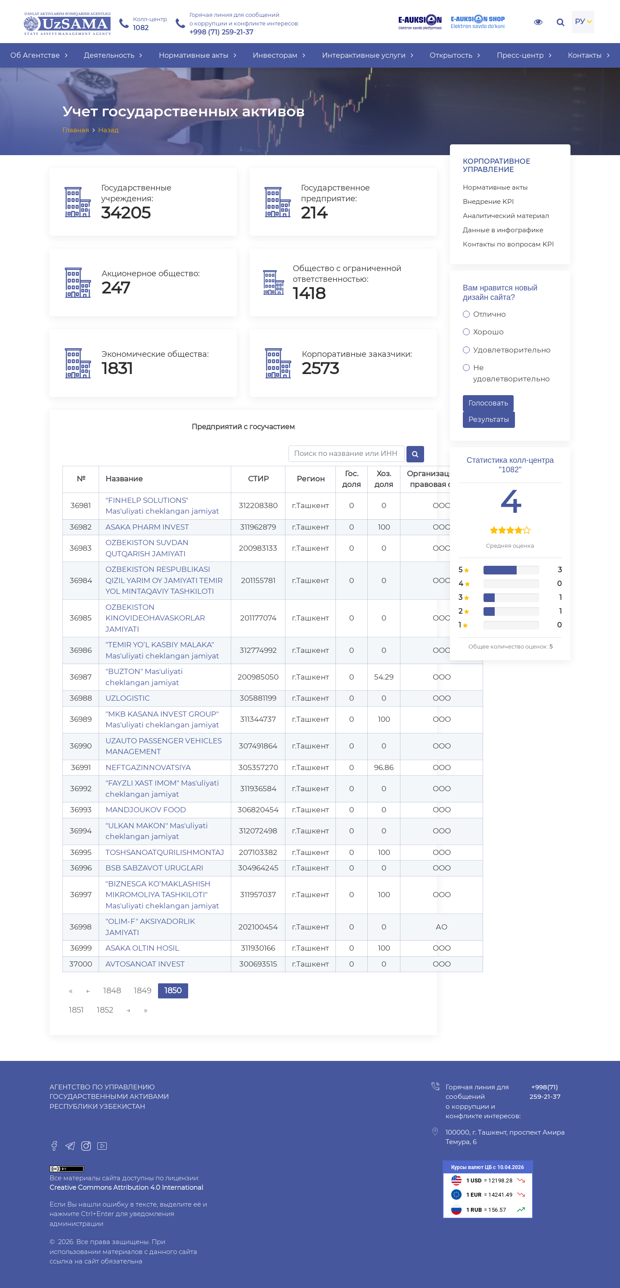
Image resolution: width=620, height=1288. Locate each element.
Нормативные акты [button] (197, 55)
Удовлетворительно (512, 350)
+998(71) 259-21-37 (545, 1092)
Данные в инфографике (503, 230)
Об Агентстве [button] (39, 55)
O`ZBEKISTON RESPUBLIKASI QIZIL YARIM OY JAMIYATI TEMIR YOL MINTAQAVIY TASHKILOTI (164, 580)
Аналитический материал (506, 216)
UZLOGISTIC (127, 698)
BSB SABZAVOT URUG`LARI (154, 868)
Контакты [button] (589, 55)
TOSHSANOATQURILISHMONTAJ (164, 852)
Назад (108, 130)
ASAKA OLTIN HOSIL (142, 948)
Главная (75, 130)
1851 (76, 1010)
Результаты (488, 419)
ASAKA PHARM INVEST (147, 527)
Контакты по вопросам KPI (508, 244)
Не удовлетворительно (511, 373)
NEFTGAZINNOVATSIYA (148, 767)
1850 (173, 990)
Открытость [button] (455, 55)
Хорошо (488, 331)
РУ (580, 21)
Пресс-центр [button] (524, 55)
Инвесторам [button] (279, 55)
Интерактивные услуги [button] (367, 55)
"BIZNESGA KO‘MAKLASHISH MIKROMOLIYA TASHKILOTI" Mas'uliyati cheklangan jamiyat (162, 894)
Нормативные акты (495, 187)
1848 (112, 990)
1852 (105, 1010)
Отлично (489, 314)
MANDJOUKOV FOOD (145, 809)
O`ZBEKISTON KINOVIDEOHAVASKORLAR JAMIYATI (155, 618)
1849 (143, 990)
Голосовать (488, 403)
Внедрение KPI (488, 201)
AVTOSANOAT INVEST (145, 964)
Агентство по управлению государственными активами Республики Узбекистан (109, 1096)
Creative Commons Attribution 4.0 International (126, 1187)
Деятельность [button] (113, 55)
